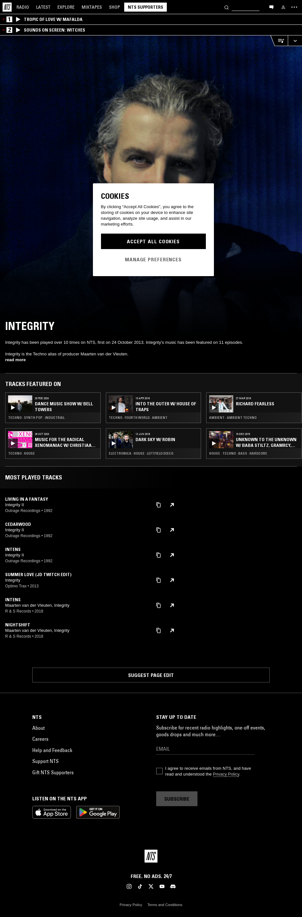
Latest (43, 7)
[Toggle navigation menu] (294, 7)
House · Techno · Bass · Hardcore (238, 453)
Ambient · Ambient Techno (233, 417)
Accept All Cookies (153, 241)
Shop (114, 7)
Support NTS (45, 761)
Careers (40, 739)
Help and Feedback (52, 750)
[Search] (226, 7)
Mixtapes (92, 7)
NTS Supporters (145, 7)
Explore (66, 7)
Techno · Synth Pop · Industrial (36, 417)
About (38, 728)
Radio (22, 7)
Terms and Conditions (164, 905)
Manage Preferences (153, 259)
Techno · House (21, 453)
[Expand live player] (295, 40)
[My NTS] (283, 7)
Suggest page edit (151, 675)
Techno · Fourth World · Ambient (138, 417)
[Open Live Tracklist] (279, 40)
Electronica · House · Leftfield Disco (141, 453)
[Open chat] (271, 7)
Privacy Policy (226, 774)
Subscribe (176, 799)
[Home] (7, 7)
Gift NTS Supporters (53, 772)
